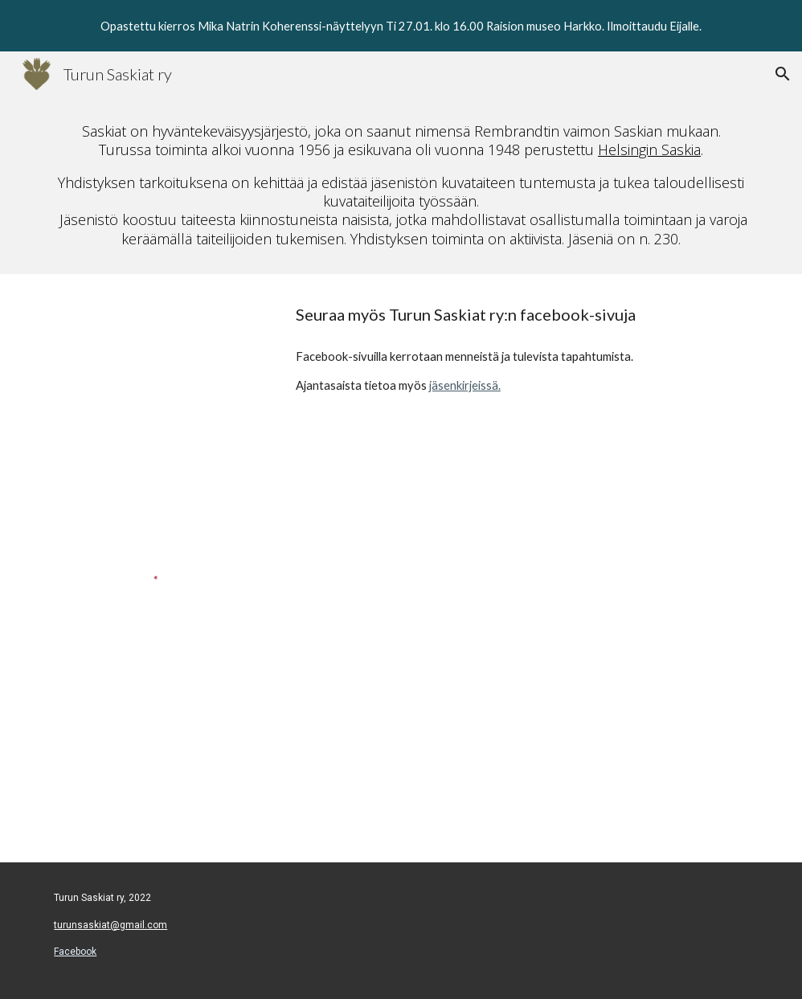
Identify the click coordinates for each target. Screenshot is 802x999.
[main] (400, 185)
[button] (782, 74)
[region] (401, 25)
